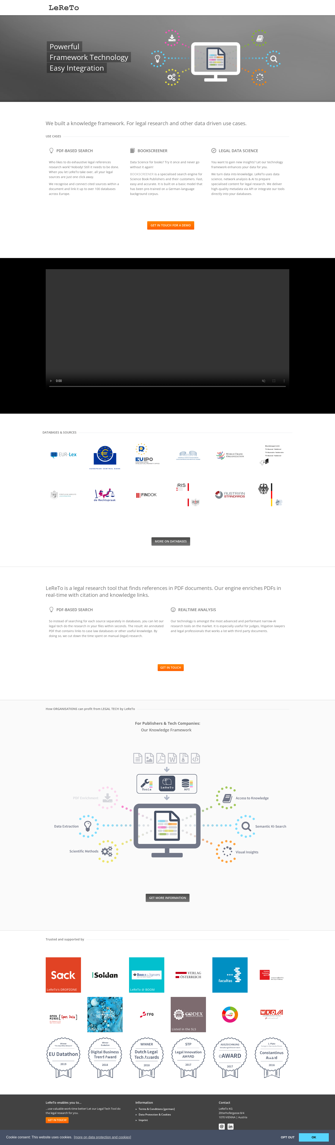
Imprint (143, 1120)
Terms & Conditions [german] (157, 1109)
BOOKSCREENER (142, 174)
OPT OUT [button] (288, 1137)
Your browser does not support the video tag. (167, 330)
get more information (167, 898)
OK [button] (313, 1137)
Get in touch (170, 667)
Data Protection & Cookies (155, 1114)
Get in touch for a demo (171, 225)
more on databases (171, 541)
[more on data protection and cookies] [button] (102, 1137)
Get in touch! (57, 1120)
